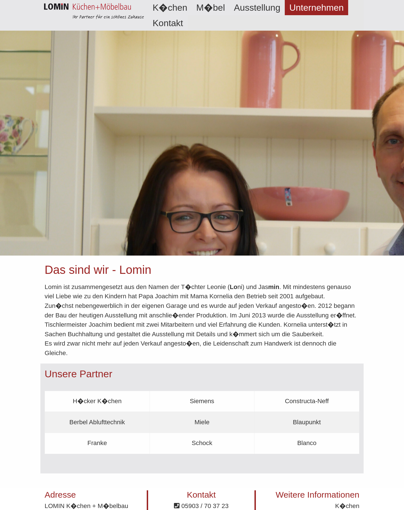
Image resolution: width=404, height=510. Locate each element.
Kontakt (168, 23)
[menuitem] (170, 7)
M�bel (210, 8)
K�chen (170, 8)
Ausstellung (257, 8)
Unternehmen (316, 8)
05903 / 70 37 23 (201, 505)
